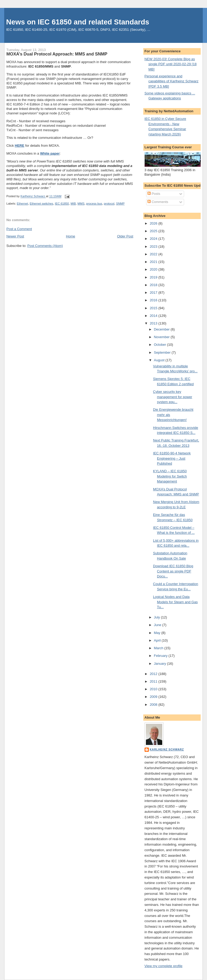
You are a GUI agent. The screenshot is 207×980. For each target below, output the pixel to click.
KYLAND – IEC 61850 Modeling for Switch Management (170, 476)
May (157, 633)
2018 (154, 285)
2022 (154, 254)
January (160, 664)
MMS (80, 203)
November (162, 337)
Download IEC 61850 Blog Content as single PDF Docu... (173, 571)
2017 (154, 292)
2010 (154, 689)
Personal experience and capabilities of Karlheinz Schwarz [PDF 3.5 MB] (172, 81)
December (162, 329)
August (159, 360)
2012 (154, 674)
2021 (154, 262)
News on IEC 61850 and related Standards (77, 22)
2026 (154, 223)
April (158, 640)
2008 (154, 705)
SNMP (120, 203)
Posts (153, 194)
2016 (154, 300)
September (162, 352)
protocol (109, 203)
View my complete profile (164, 966)
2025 (154, 231)
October (160, 345)
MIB (73, 203)
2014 (154, 316)
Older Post (125, 236)
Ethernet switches (41, 203)
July (157, 617)
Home (70, 236)
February (161, 656)
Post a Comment (19, 229)
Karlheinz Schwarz (167, 749)
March (159, 648)
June (158, 625)
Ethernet (22, 203)
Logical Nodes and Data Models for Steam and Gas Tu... (175, 602)
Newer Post (15, 236)
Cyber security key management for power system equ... (172, 397)
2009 (154, 697)
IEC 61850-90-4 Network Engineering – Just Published (172, 458)
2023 (154, 246)
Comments (157, 202)
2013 (154, 323)
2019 (154, 277)
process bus (94, 203)
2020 (154, 269)
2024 (154, 239)
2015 (154, 308)
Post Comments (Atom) (45, 246)
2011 (154, 681)
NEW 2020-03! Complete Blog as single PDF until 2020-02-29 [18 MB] (171, 64)
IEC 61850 (62, 203)
